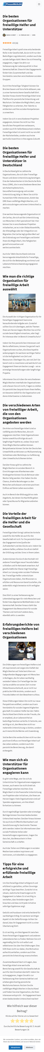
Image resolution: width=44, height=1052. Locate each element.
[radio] (12, 1021)
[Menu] (39, 4)
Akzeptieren (15, 1047)
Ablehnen (29, 1047)
